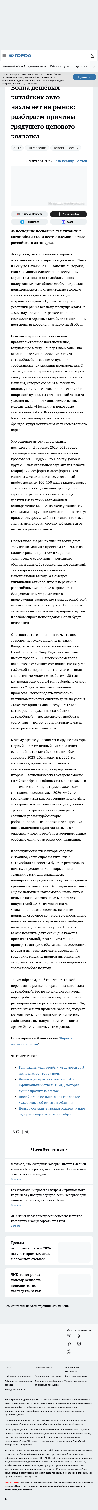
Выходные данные (15, 1389)
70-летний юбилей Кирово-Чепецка (24, 66)
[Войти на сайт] (92, 55)
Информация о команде (18, 1375)
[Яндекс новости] (29, 214)
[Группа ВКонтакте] (69, 1336)
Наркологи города (85, 66)
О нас (8, 1367)
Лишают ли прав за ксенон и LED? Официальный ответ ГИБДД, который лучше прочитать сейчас (49, 1085)
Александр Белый (71, 161)
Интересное (37, 147)
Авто (17, 147)
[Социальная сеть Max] (68, 222)
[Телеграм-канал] (29, 222)
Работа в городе (60, 66)
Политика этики (43, 1367)
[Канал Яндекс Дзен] (68, 214)
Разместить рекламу (75, 1381)
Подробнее (26, 1444)
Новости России (66, 147)
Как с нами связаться (75, 1375)
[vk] (16, 1131)
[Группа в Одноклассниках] (79, 1336)
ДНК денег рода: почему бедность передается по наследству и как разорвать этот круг (49, 1221)
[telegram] (28, 1131)
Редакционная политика (48, 1375)
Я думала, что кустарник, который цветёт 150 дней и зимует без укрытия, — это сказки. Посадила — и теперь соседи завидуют (49, 1172)
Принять (84, 77)
